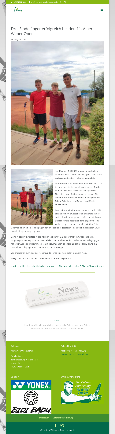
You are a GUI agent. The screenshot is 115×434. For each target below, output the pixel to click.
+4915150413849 (19, 2)
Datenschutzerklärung (63, 417)
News (57, 320)
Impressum (44, 417)
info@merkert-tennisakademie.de (76, 354)
